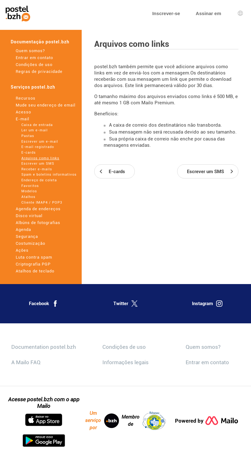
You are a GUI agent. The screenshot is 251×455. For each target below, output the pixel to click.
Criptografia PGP (33, 264)
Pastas (27, 136)
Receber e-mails (36, 169)
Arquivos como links (40, 158)
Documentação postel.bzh (40, 41)
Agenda (23, 229)
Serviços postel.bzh (33, 87)
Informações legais (125, 362)
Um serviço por (102, 420)
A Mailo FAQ (26, 362)
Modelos (29, 191)
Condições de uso (34, 64)
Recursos (25, 98)
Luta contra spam (34, 257)
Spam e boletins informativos (49, 175)
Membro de (144, 421)
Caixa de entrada (37, 125)
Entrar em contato (34, 57)
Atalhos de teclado (35, 271)
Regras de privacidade (39, 71)
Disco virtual (29, 215)
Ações (22, 250)
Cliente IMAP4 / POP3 (41, 202)
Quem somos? (30, 50)
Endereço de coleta (39, 180)
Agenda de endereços (38, 208)
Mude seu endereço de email (45, 105)
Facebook (43, 303)
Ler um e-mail (34, 130)
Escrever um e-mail (39, 142)
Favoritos (30, 186)
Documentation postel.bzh (43, 347)
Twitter (125, 303)
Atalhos (28, 197)
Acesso (23, 112)
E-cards (28, 153)
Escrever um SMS (37, 164)
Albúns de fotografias (38, 222)
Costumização (30, 243)
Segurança (27, 236)
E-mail (22, 119)
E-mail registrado (37, 147)
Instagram (207, 303)
